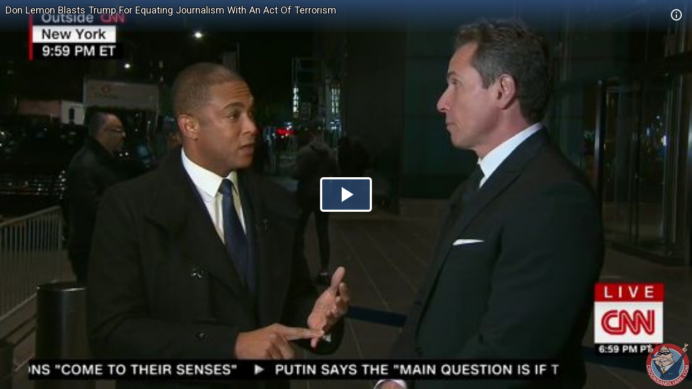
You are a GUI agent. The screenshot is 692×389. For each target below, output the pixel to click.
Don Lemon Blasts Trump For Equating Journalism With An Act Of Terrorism (170, 10)
